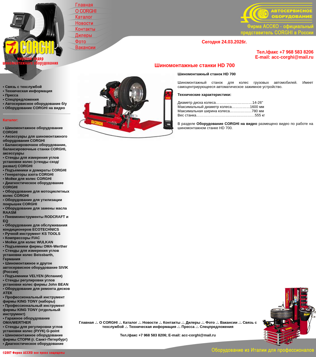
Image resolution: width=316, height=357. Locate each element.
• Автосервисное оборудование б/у (35, 104)
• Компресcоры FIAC (21, 238)
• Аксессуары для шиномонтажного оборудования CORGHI (35, 138)
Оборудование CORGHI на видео (227, 124)
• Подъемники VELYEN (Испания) (33, 276)
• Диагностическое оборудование (33, 343)
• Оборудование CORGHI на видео (34, 108)
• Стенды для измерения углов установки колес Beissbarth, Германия (31, 254)
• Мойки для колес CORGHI (27, 179)
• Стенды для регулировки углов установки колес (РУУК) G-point (33, 329)
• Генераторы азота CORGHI (28, 174)
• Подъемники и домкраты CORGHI (34, 170)
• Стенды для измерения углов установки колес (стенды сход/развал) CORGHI (31, 161)
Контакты (171, 322)
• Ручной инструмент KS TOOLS (31, 234)
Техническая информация (152, 327)
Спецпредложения (216, 327)
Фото (210, 322)
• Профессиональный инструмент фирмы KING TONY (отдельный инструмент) (34, 309)
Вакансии (228, 322)
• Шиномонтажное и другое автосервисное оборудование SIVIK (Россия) (35, 267)
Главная (86, 322)
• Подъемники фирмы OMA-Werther (35, 246)
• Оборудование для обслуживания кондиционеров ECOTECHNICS (35, 227)
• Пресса (10, 95)
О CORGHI (108, 322)
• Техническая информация (27, 91)
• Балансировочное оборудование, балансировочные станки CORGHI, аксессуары (34, 149)
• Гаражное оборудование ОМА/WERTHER (26, 320)
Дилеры (193, 322)
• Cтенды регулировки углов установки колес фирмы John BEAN (35, 282)
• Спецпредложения (21, 99)
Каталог (130, 322)
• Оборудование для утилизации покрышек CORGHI (32, 202)
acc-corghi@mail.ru (292, 57)
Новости (150, 322)
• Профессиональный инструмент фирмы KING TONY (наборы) (34, 299)
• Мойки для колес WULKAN (28, 242)
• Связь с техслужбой (22, 87)
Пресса (188, 327)
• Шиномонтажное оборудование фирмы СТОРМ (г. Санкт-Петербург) (35, 337)
